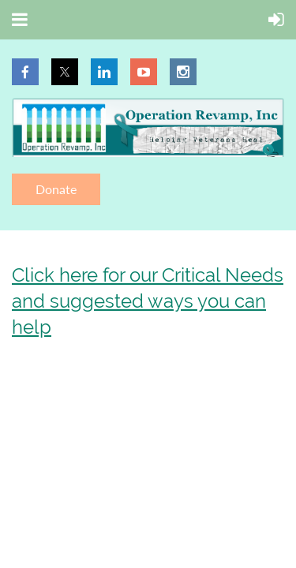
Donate (56, 188)
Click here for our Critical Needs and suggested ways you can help (147, 300)
